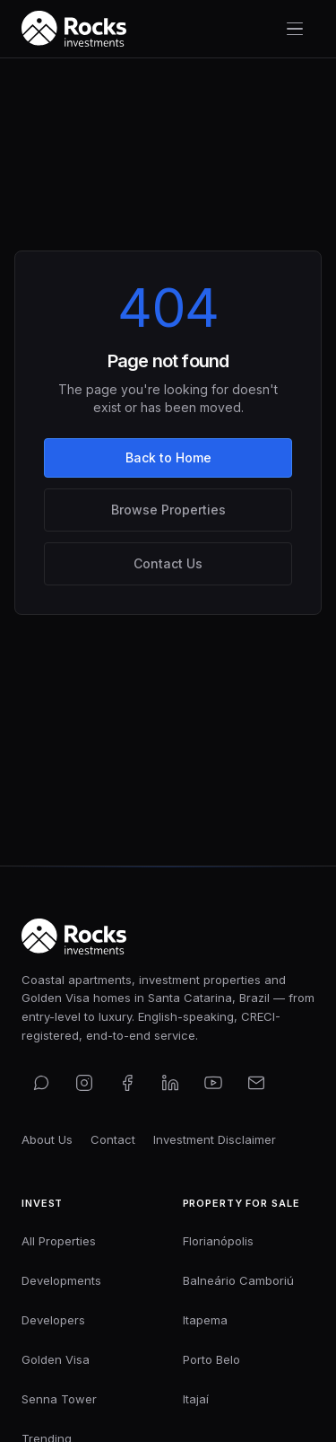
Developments (61, 1280)
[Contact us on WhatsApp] (41, 1083)
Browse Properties (168, 509)
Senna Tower (59, 1399)
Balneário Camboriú (238, 1280)
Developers (53, 1320)
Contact (112, 1139)
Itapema (205, 1320)
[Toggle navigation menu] (294, 28)
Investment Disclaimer (214, 1139)
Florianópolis (218, 1241)
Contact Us (168, 563)
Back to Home (168, 457)
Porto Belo (211, 1359)
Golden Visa (56, 1359)
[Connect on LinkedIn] (170, 1083)
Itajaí (196, 1399)
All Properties (59, 1241)
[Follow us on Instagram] (84, 1083)
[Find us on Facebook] (127, 1083)
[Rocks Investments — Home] (74, 29)
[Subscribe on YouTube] (213, 1083)
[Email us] (256, 1083)
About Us (47, 1139)
